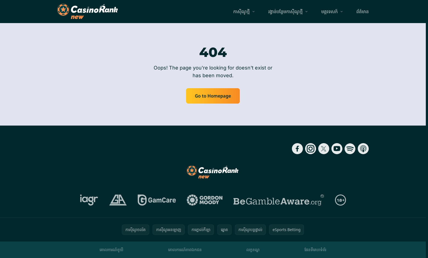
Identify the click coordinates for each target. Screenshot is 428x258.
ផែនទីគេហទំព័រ (315, 249)
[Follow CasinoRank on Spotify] (350, 148)
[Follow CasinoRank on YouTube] (336, 148)
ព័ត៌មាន (362, 12)
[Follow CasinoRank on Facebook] (297, 148)
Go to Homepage (213, 96)
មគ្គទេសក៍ (329, 12)
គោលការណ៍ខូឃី (111, 249)
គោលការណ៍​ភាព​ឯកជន (185, 249)
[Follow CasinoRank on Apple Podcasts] (363, 148)
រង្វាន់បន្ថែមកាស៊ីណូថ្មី (285, 12)
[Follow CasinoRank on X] (323, 148)
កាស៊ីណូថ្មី (241, 12)
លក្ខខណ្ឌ (253, 249)
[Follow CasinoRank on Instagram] (310, 148)
